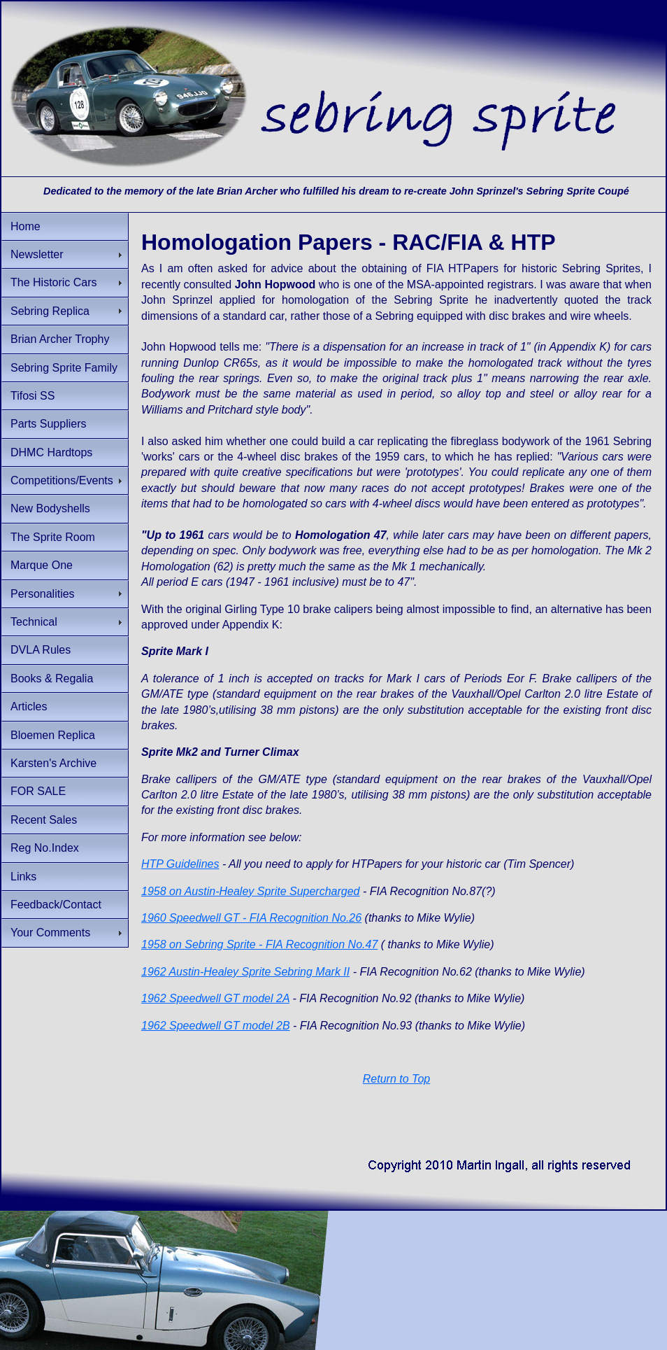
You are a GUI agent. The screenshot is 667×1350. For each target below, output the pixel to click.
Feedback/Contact (55, 904)
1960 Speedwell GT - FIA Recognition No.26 (251, 918)
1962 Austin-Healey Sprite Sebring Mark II (245, 972)
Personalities (42, 594)
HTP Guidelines (180, 864)
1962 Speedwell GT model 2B (215, 1026)
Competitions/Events (61, 480)
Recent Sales (43, 820)
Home (25, 226)
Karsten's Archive (53, 763)
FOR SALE (38, 791)
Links (23, 877)
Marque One (41, 565)
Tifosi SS (32, 396)
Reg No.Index (44, 848)
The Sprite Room (52, 537)
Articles (28, 706)
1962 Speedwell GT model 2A (215, 998)
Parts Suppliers (48, 424)
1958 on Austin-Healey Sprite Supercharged (250, 891)
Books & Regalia (51, 678)
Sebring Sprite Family (63, 368)
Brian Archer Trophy (59, 339)
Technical (33, 622)
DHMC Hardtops (51, 452)
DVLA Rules (40, 650)
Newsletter (37, 254)
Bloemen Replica (52, 735)
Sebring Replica (49, 311)
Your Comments (50, 932)
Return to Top (396, 1079)
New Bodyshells (50, 508)
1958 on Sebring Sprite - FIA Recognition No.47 (259, 944)
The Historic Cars (53, 282)
